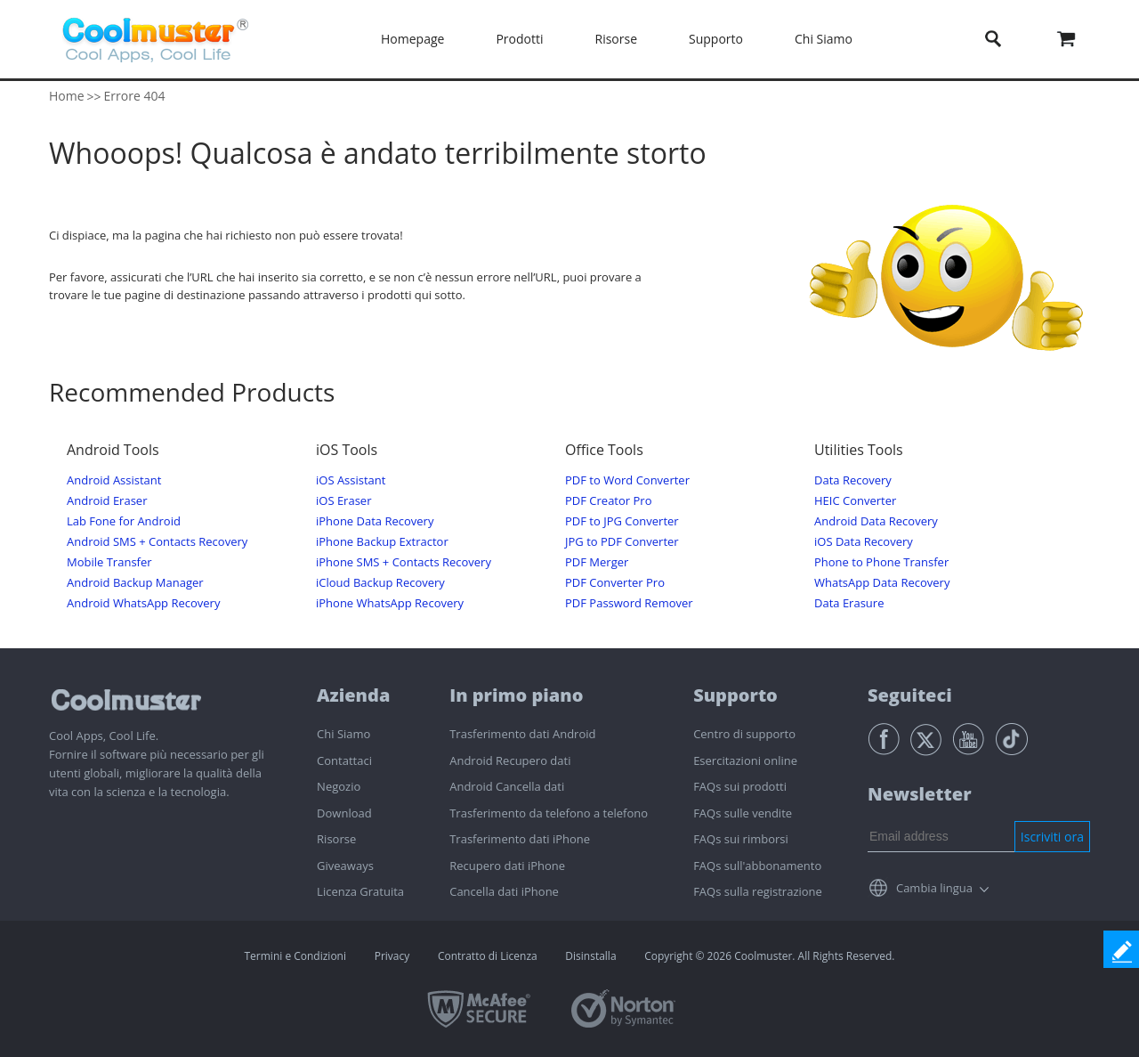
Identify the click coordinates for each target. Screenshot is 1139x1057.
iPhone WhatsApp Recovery (390, 603)
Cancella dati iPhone (504, 891)
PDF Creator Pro (608, 501)
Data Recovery (853, 480)
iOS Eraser (343, 501)
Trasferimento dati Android (522, 734)
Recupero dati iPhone (507, 866)
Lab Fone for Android (124, 521)
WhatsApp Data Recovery (881, 583)
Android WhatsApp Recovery (143, 603)
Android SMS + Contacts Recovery (157, 542)
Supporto (716, 38)
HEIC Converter (855, 501)
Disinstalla (590, 955)
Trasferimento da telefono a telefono (548, 813)
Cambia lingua (934, 888)
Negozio (338, 786)
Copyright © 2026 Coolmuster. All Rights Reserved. (769, 955)
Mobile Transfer (109, 562)
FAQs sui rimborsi (740, 839)
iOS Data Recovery (863, 542)
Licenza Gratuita (360, 891)
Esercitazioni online (745, 760)
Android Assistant (114, 480)
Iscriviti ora (1052, 836)
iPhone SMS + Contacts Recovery (403, 562)
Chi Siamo (823, 38)
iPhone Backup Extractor (382, 542)
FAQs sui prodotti (740, 786)
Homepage (412, 38)
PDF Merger (596, 562)
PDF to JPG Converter (622, 521)
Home (67, 95)
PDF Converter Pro (615, 583)
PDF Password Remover (629, 603)
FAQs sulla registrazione (757, 891)
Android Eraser (107, 501)
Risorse (616, 38)
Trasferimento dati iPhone (519, 839)
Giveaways (345, 866)
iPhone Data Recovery (374, 521)
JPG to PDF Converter (622, 542)
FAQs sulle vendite (742, 813)
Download (344, 813)
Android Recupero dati (509, 760)
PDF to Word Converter (627, 480)
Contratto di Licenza (487, 955)
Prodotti (519, 38)
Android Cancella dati (506, 786)
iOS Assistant (350, 480)
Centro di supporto (744, 734)
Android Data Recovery (876, 521)
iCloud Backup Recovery (380, 583)
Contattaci (344, 760)
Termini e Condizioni (295, 955)
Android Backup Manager (135, 583)
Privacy (392, 955)
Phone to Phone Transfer (881, 562)
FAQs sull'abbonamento (757, 866)
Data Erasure (849, 603)
